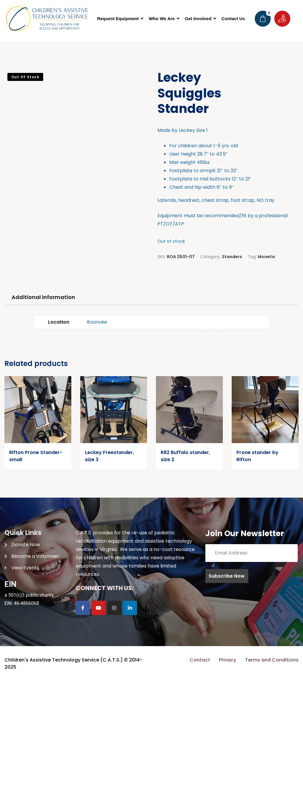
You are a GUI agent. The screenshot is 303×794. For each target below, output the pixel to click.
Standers (232, 257)
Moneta (266, 257)
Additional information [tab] (43, 410)
